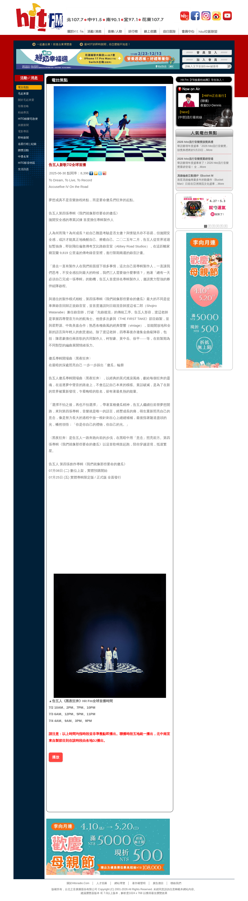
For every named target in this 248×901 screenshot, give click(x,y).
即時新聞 (23, 137)
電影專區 (23, 131)
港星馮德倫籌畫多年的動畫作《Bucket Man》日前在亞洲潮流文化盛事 (200, 179)
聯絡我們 (175, 883)
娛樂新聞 (23, 125)
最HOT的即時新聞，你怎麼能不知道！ (107, 44)
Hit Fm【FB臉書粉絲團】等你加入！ (202, 80)
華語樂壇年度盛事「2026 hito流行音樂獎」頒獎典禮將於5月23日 (203, 146)
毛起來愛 (23, 93)
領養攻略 (23, 106)
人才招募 (101, 883)
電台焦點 (23, 87)
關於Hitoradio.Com (78, 883)
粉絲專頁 (23, 112)
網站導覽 (119, 883)
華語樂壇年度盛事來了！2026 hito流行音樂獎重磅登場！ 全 (203, 163)
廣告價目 (158, 883)
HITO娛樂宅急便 (28, 118)
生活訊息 (23, 169)
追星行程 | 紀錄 (27, 144)
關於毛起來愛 (26, 99)
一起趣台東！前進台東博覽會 (54, 44)
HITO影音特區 (26, 162)
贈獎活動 (23, 150)
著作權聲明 (139, 883)
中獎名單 (23, 156)
